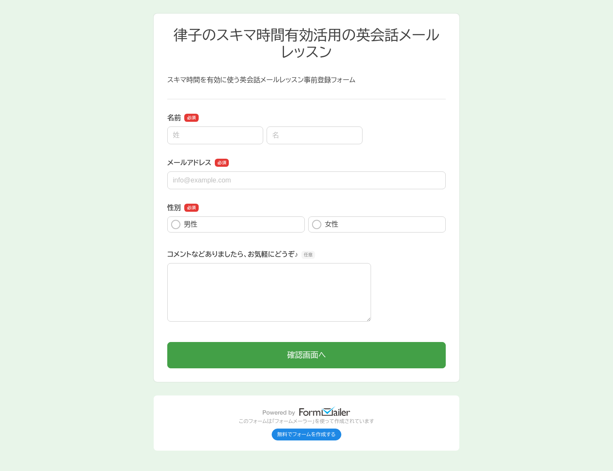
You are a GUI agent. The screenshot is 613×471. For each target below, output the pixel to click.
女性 (325, 224)
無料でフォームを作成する (306, 434)
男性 (184, 224)
